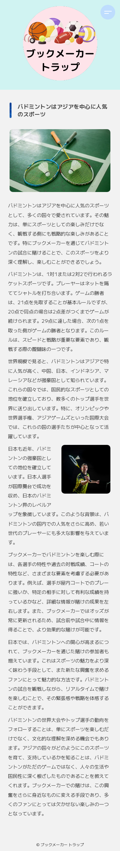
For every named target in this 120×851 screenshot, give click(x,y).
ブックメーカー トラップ (62, 844)
